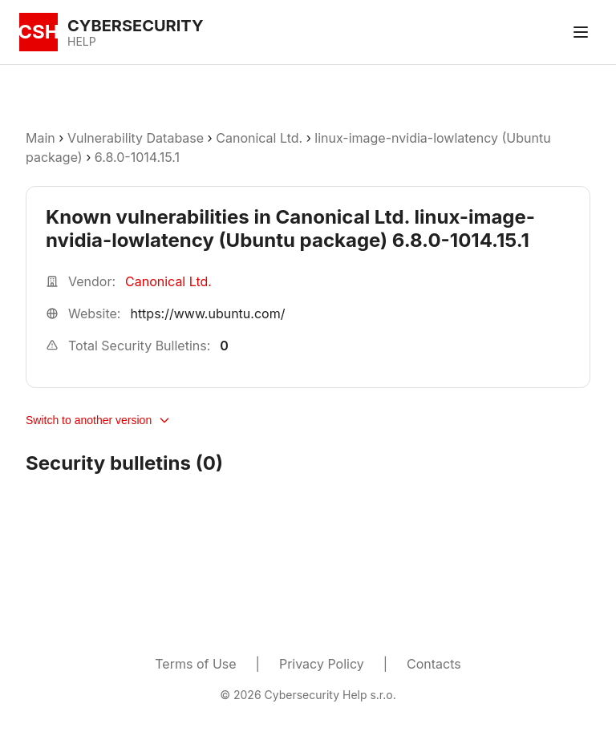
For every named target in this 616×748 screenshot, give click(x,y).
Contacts (434, 664)
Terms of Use (195, 664)
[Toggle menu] (581, 32)
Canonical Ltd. (259, 138)
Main (40, 138)
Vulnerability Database (135, 138)
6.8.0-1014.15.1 (137, 157)
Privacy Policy (321, 664)
